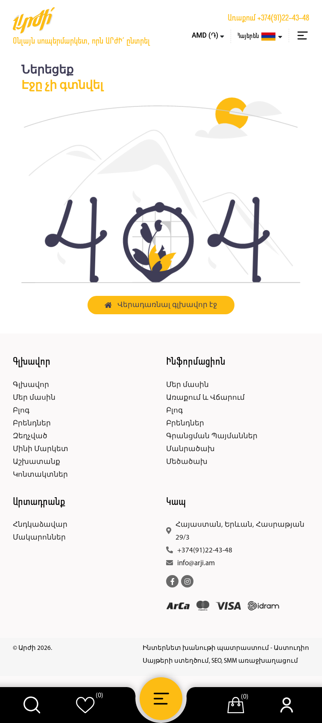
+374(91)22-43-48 (283, 18)
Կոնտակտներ (40, 474)
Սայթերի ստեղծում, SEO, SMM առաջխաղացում (220, 661)
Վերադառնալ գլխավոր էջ (161, 305)
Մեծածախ (187, 462)
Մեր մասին (34, 397)
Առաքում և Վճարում (205, 397)
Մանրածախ (190, 449)
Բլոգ (21, 410)
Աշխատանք (36, 462)
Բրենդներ (32, 423)
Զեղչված (30, 436)
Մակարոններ (39, 537)
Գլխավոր (31, 385)
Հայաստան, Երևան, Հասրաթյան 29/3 (240, 531)
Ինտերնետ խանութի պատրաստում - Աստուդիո (226, 648)
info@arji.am (196, 563)
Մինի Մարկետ (40, 449)
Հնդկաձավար (40, 524)
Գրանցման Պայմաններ (212, 436)
